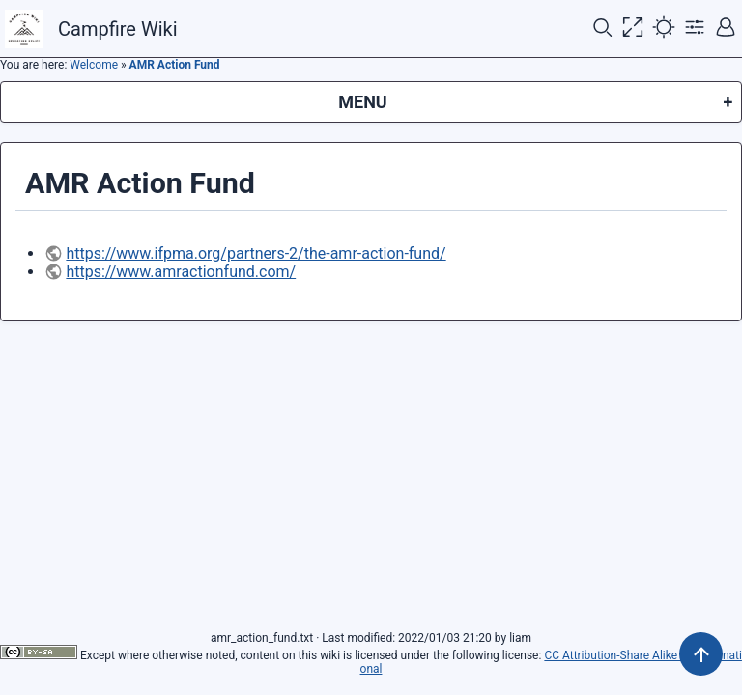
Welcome (94, 64)
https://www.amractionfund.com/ (181, 272)
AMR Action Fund (174, 64)
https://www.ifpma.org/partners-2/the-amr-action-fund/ (255, 253)
